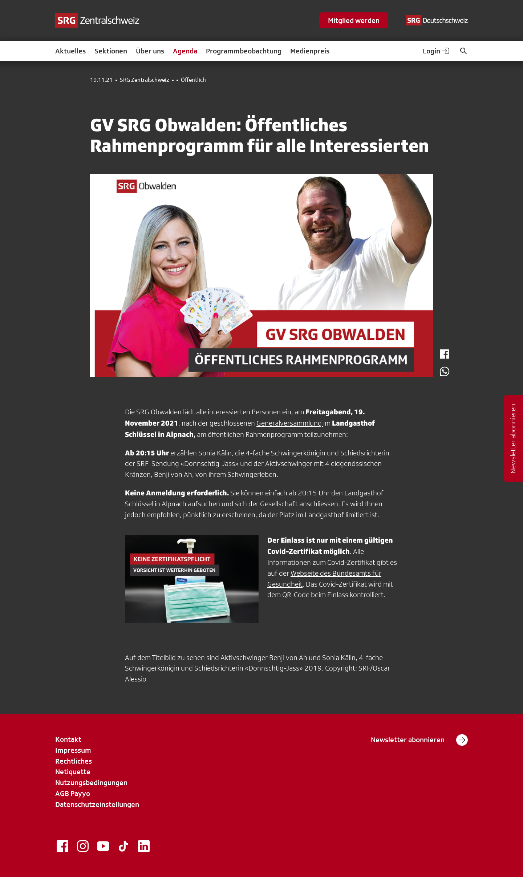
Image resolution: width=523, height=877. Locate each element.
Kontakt (68, 739)
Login (436, 51)
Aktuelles (70, 51)
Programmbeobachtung (243, 51)
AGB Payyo (72, 793)
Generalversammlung (289, 423)
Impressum (73, 750)
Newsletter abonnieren (419, 740)
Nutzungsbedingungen (91, 783)
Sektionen (110, 51)
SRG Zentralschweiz (144, 80)
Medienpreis (309, 51)
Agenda (185, 51)
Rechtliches (73, 761)
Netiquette (72, 772)
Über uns (150, 51)
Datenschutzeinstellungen (97, 804)
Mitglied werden (354, 20)
